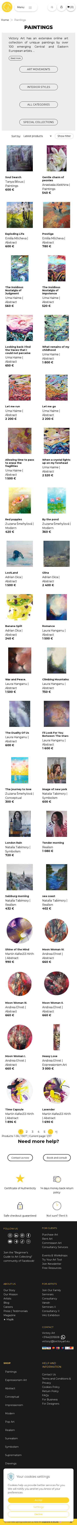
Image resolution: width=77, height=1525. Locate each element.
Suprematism (13, 1455)
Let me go (49, 406)
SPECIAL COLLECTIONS (38, 122)
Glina (45, 572)
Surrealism (11, 1438)
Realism (10, 1430)
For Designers (50, 1403)
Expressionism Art (16, 1380)
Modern (10, 1413)
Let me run (12, 406)
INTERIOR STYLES (38, 87)
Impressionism (14, 1405)
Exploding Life (14, 233)
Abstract (10, 1388)
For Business (50, 1399)
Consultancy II (51, 1311)
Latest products (33, 136)
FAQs (45, 1395)
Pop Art (9, 1421)
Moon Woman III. (16, 1002)
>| (56, 1131)
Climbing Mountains (55, 679)
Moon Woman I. (15, 1056)
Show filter (64, 136)
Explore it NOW (50, 1522)
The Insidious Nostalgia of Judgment (14, 290)
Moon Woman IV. (53, 949)
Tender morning (53, 842)
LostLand (11, 572)
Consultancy (49, 1298)
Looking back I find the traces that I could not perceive (18, 350)
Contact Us (49, 1374)
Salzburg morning (17, 896)
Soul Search (13, 177)
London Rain (13, 842)
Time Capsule (14, 1109)
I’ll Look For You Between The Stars (55, 734)
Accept (38, 1500)
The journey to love (18, 789)
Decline (38, 1514)
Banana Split (13, 626)
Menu (20, 7)
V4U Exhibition (51, 1315)
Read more (16, 58)
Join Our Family (51, 1290)
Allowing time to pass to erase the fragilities (19, 463)
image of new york (54, 789)
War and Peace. (15, 679)
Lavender (48, 1109)
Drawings (10, 1463)
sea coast (48, 896)
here (36, 1522)
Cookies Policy (51, 1387)
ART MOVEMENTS (38, 69)
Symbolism (12, 1446)
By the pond (50, 519)
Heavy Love (49, 1056)
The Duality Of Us (17, 732)
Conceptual (12, 1396)
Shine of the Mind (17, 949)
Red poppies (13, 519)
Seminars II (49, 1306)
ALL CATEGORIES (38, 104)
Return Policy (50, 1391)
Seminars (47, 1294)
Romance (48, 626)
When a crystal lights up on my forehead (56, 461)
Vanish (46, 1302)
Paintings (11, 1371)
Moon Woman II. (52, 1002)
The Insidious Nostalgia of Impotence (51, 290)
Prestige (48, 233)
